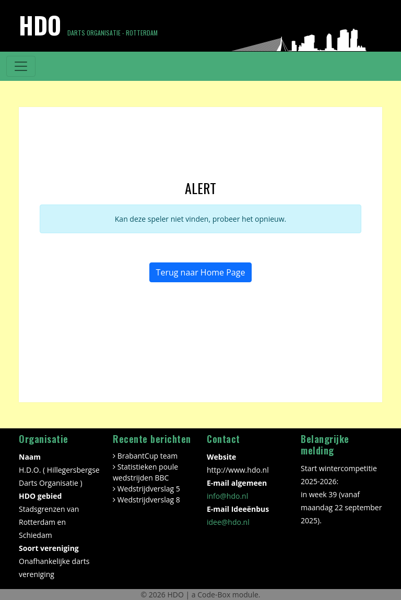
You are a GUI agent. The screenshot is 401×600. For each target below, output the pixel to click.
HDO (176, 594)
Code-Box (213, 594)
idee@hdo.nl (228, 522)
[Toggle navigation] (21, 66)
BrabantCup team (147, 456)
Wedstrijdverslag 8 (148, 500)
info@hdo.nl (227, 496)
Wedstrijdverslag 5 (148, 489)
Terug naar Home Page (200, 272)
